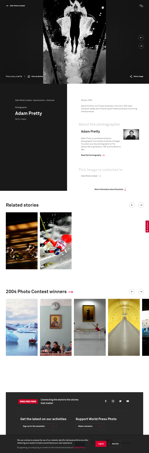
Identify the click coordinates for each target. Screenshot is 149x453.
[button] (132, 205)
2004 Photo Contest (17, 6)
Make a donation (85, 426)
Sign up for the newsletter (34, 426)
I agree (101, 444)
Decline (115, 444)
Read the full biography (91, 155)
